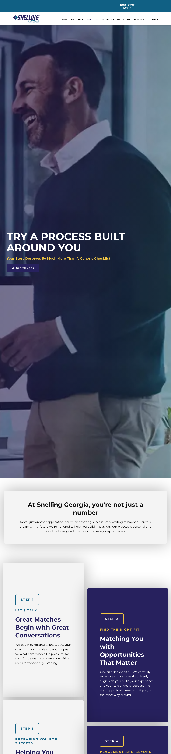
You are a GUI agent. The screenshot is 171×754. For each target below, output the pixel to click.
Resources (146, 20)
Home (71, 20)
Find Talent (84, 20)
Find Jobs (99, 20)
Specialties (114, 20)
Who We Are (130, 20)
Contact (160, 20)
